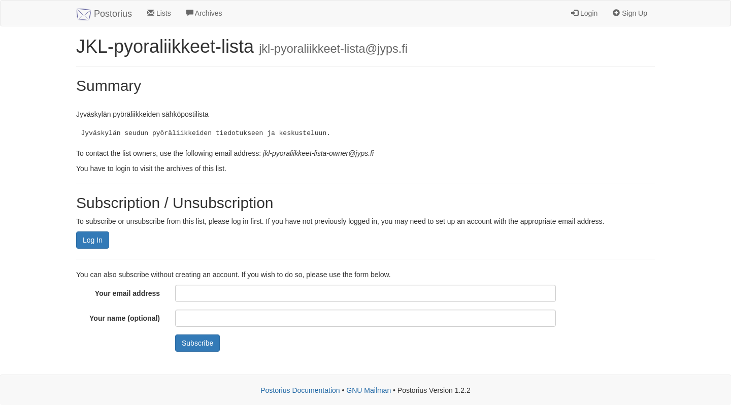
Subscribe (197, 343)
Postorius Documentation (300, 390)
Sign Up (630, 13)
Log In (93, 240)
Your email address (127, 293)
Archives (204, 13)
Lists (159, 13)
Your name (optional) (124, 318)
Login (584, 13)
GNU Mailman (368, 390)
